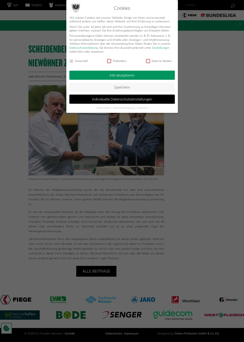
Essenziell (78, 61)
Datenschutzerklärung (83, 47)
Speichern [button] (122, 86)
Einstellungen (160, 47)
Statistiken (117, 61)
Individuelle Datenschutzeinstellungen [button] (122, 98)
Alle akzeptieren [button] (122, 74)
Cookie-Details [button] (103, 107)
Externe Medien (159, 61)
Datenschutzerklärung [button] (124, 107)
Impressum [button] (142, 107)
